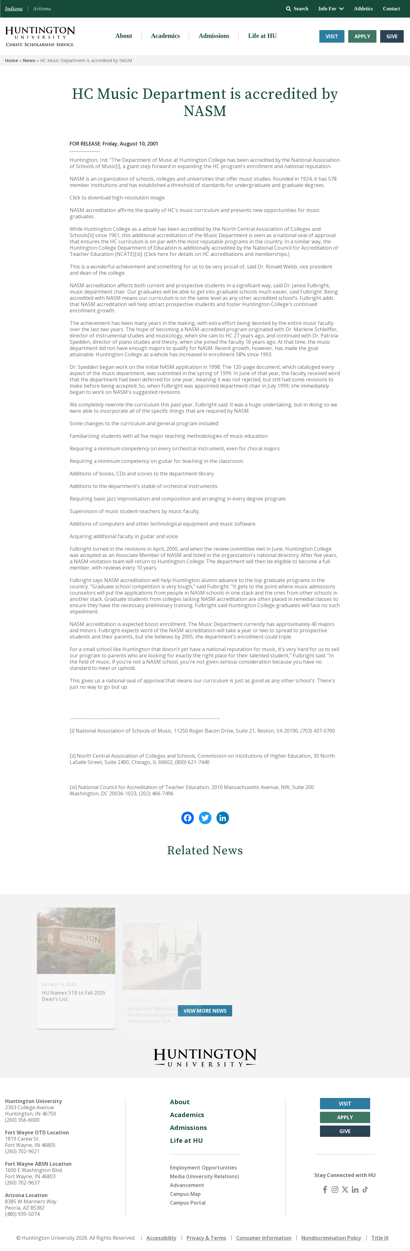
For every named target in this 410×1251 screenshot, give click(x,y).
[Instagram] (335, 1189)
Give (391, 36)
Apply (362, 36)
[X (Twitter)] (345, 1189)
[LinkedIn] (355, 1189)
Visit (332, 36)
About (123, 35)
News (29, 60)
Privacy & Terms (206, 1237)
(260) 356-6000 (22, 1119)
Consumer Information (263, 1237)
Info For (331, 8)
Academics (165, 35)
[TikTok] (365, 1189)
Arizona (42, 9)
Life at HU (262, 35)
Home (11, 60)
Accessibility (161, 1237)
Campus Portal (187, 1202)
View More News (205, 1010)
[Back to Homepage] (205, 1057)
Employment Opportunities (203, 1167)
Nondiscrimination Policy (331, 1237)
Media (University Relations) (204, 1176)
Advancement (187, 1185)
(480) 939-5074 (22, 1214)
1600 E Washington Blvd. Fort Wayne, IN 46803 (34, 1173)
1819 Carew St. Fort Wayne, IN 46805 (30, 1141)
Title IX (380, 1237)
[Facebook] (325, 1189)
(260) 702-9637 (22, 1182)
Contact (391, 8)
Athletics (363, 8)
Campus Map (185, 1193)
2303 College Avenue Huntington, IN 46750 (30, 1110)
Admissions (214, 35)
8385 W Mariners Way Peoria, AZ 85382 (30, 1204)
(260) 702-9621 (22, 1151)
